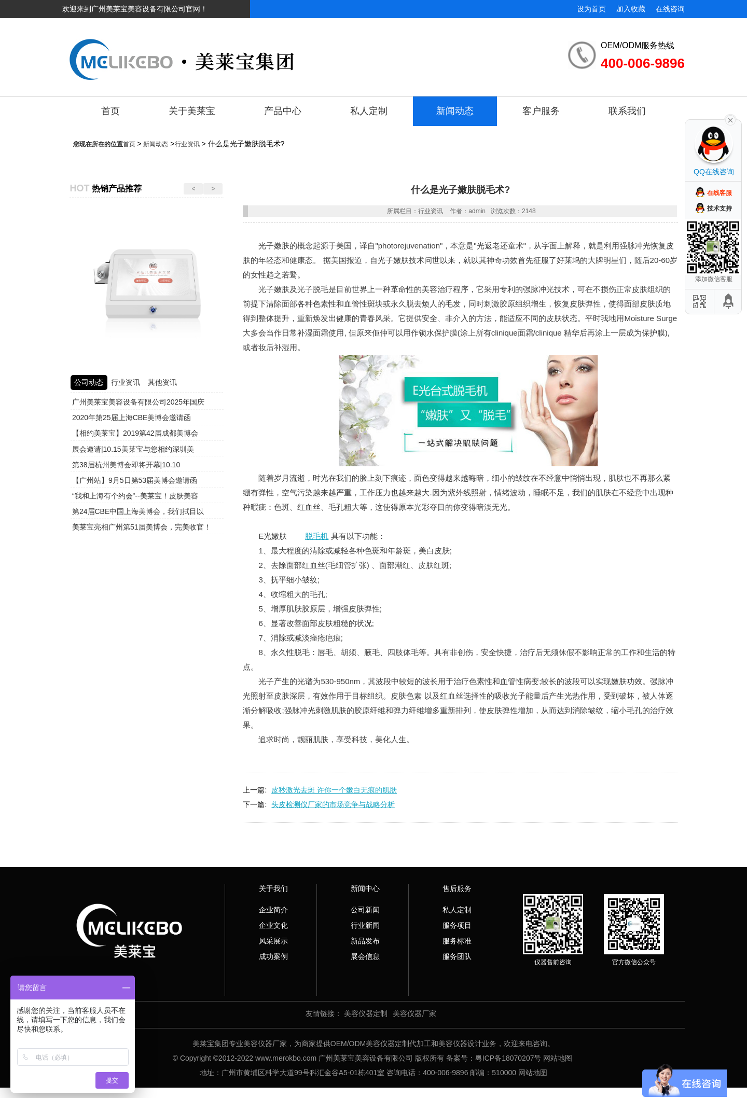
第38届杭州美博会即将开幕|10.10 (126, 465)
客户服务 (541, 111)
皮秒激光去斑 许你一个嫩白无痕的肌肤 (334, 790)
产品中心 (282, 111)
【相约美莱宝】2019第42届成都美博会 (135, 433)
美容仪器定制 (366, 1013)
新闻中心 (365, 888)
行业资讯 (187, 144)
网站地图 (557, 1058)
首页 (110, 111)
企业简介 (273, 910)
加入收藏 (630, 9)
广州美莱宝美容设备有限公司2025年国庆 (138, 402)
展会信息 (365, 956)
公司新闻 (365, 910)
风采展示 (273, 941)
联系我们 (627, 111)
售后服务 (457, 888)
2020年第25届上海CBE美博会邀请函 (131, 417)
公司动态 (88, 382)
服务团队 (457, 956)
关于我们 (273, 888)
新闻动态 (455, 111)
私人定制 (369, 111)
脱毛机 (316, 536)
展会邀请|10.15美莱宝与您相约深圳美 (133, 449)
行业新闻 (365, 925)
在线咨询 (670, 9)
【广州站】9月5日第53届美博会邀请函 (134, 480)
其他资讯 (162, 382)
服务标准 (457, 941)
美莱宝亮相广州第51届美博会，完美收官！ (141, 527)
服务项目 (457, 925)
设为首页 (591, 9)
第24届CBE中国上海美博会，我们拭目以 (138, 511)
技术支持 (719, 208)
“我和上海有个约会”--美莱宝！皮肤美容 (135, 496)
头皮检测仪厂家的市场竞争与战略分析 (333, 804)
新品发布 (365, 941)
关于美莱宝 (192, 111)
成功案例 (273, 956)
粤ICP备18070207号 (508, 1058)
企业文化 (273, 925)
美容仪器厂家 (414, 1013)
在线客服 (719, 193)
